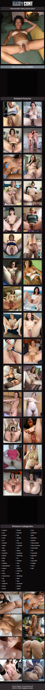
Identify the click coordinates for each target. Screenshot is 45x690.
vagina (19, 588)
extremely (19, 555)
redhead (19, 560)
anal (3, 533)
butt (18, 535)
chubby (19, 538)
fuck (32, 530)
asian (3, 538)
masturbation (6, 566)
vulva (32, 566)
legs (3, 560)
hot (32, 550)
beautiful (4, 553)
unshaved (19, 583)
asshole (4, 543)
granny (33, 540)
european (19, 553)
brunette (19, 533)
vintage (33, 563)
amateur (4, 530)
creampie (19, 545)
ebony (18, 550)
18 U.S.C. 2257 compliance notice (22, 688)
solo (18, 573)
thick (18, 578)
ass (3, 540)
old (3, 578)
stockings (19, 576)
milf (3, 571)
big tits (4, 555)
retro (18, 563)
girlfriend (34, 533)
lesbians (4, 563)
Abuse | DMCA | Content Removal (22, 686)
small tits (19, 571)
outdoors (5, 583)
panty (4, 586)
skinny (19, 568)
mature (4, 568)
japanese (33, 555)
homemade (34, 548)
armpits (4, 535)
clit (18, 540)
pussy (4, 588)
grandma (33, 538)
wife (32, 568)
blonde (19, 530)
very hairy (34, 560)
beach (4, 550)
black (3, 558)
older (3, 581)
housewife (34, 553)
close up (19, 543)
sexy (18, 566)
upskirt (19, 586)
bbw (3, 548)
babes (4, 545)
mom (3, 573)
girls (32, 535)
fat (17, 558)
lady (32, 558)
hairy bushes (35, 543)
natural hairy (6, 576)
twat (18, 581)
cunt (18, 548)
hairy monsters (35, 545)
